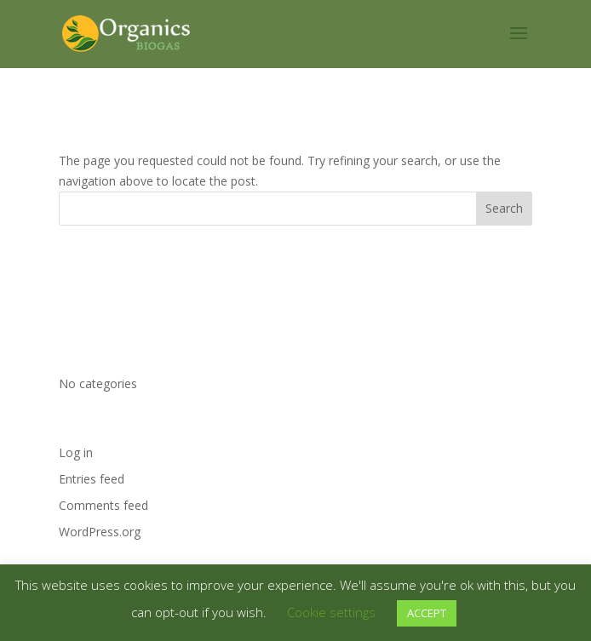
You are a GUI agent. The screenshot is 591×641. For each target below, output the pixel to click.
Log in (76, 452)
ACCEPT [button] (426, 613)
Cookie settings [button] (331, 612)
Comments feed (103, 505)
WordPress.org (100, 532)
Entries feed (91, 479)
